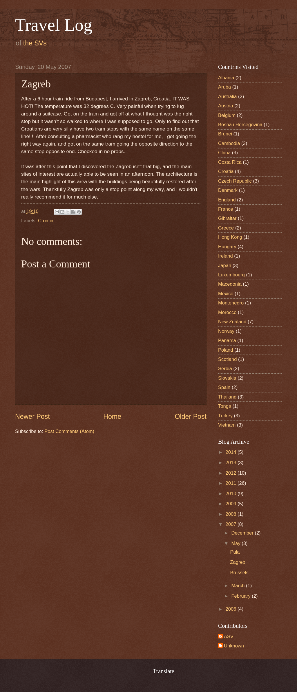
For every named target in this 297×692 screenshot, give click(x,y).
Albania (226, 77)
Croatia (45, 220)
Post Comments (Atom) (69, 431)
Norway (226, 331)
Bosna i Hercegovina (240, 124)
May (236, 543)
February (241, 596)
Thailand (227, 397)
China (224, 152)
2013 (232, 462)
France (225, 209)
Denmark (228, 190)
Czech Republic (235, 181)
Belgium (227, 115)
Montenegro (231, 303)
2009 (232, 503)
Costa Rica (230, 162)
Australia (227, 96)
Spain (224, 387)
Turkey (225, 415)
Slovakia (227, 378)
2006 (232, 609)
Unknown (234, 646)
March (238, 585)
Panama (227, 340)
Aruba (224, 87)
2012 (232, 473)
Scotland (227, 359)
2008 (232, 514)
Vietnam (227, 425)
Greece (226, 228)
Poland (225, 350)
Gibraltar (227, 218)
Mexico (225, 293)
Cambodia (229, 143)
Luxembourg (231, 275)
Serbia (225, 368)
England (227, 200)
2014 (232, 452)
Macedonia (230, 284)
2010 (232, 493)
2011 (232, 483)
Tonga (224, 406)
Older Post (191, 416)
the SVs (35, 43)
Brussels (239, 572)
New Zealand (232, 321)
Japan (224, 265)
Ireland (225, 256)
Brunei (225, 134)
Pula (235, 552)
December (243, 533)
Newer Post (32, 416)
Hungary (227, 246)
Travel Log (53, 24)
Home (112, 416)
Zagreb (237, 562)
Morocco (227, 312)
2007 (232, 524)
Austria (225, 106)
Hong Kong (230, 237)
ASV (228, 636)
